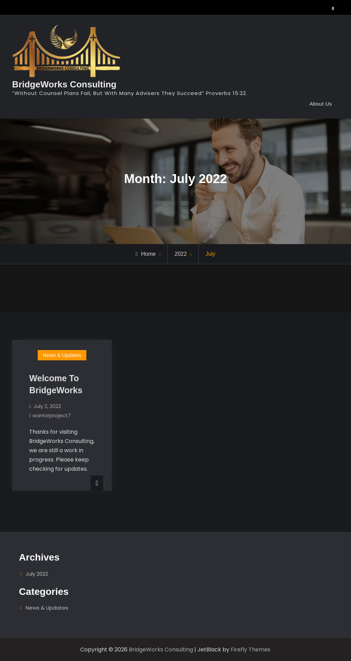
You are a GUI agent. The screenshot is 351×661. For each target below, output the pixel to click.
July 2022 (37, 573)
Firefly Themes (250, 649)
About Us (321, 104)
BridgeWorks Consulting (64, 84)
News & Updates (62, 355)
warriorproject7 (51, 415)
